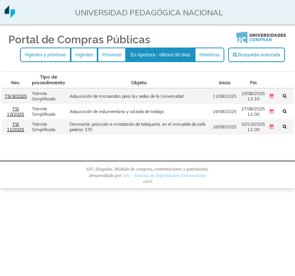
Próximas (111, 55)
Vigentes (84, 55)
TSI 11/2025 (15, 127)
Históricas (209, 55)
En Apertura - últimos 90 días (160, 55)
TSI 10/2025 (15, 111)
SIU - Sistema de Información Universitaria (164, 175)
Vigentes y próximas (45, 55)
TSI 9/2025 (16, 96)
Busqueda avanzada (256, 55)
